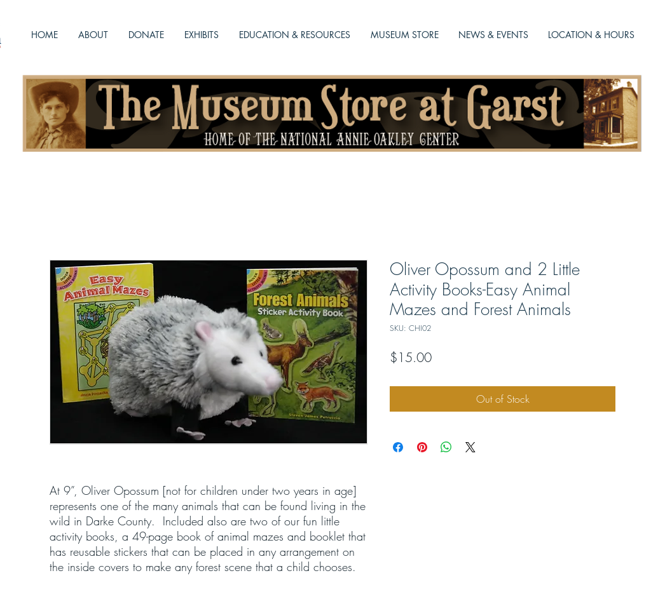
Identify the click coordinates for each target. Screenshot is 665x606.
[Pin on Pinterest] (422, 447)
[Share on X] (470, 447)
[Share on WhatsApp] (446, 447)
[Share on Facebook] (398, 447)
